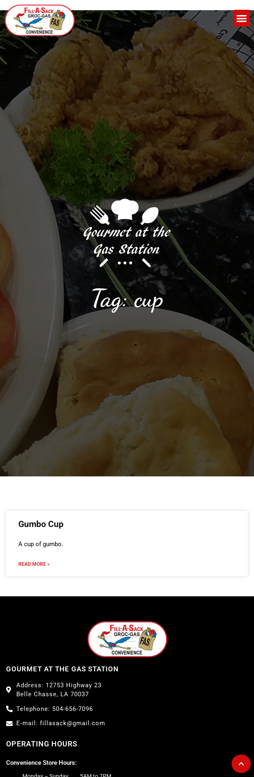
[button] (242, 18)
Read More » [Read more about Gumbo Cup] (34, 564)
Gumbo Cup (41, 524)
